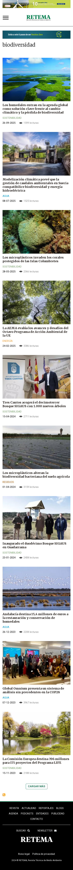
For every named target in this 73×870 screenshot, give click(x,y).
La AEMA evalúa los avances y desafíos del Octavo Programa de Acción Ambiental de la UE (35, 331)
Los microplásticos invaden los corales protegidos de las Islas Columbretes (33, 259)
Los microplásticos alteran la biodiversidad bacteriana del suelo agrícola (36, 475)
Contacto (36, 819)
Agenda (13, 813)
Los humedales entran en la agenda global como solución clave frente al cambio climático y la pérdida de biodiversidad (35, 108)
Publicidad (57, 813)
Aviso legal (24, 854)
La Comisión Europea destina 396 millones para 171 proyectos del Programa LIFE (36, 761)
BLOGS (60, 808)
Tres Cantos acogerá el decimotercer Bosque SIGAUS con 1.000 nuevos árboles (34, 404)
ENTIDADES (42, 813)
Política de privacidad (43, 854)
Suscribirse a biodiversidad (4, 794)
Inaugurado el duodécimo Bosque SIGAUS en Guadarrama (34, 545)
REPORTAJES (46, 808)
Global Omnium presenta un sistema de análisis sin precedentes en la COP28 (33, 690)
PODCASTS (27, 813)
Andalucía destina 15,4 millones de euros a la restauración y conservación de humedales (35, 617)
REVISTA (14, 808)
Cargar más (36, 786)
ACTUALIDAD (29, 808)
